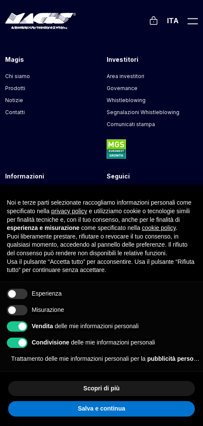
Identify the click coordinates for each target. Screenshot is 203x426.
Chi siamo (17, 76)
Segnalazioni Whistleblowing (143, 112)
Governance (122, 88)
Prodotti (15, 88)
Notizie (14, 100)
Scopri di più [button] (102, 388)
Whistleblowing (126, 100)
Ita (173, 20)
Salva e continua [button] (101, 408)
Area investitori (125, 76)
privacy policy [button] (69, 211)
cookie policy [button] (159, 227)
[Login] (153, 19)
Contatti (15, 112)
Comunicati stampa (131, 124)
